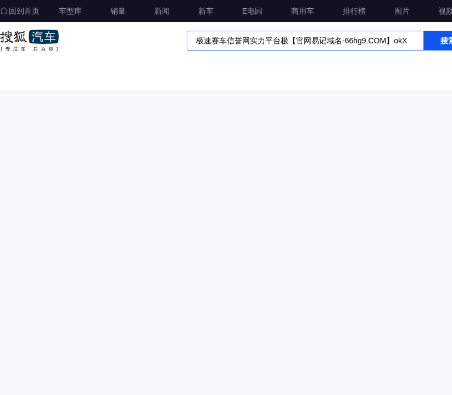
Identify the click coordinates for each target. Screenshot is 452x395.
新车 (206, 11)
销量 (118, 11)
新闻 (162, 11)
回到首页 (20, 11)
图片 (402, 11)
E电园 (252, 11)
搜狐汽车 (29, 41)
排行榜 (354, 11)
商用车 (302, 11)
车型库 (70, 11)
